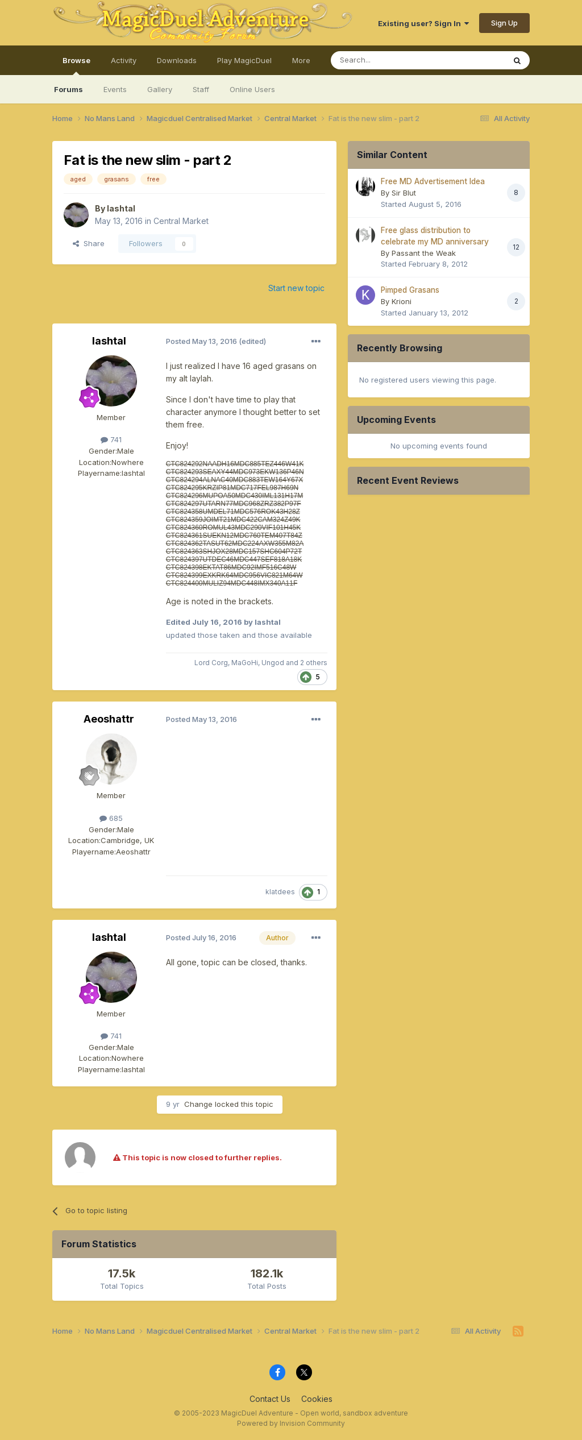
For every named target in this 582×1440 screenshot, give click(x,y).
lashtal (121, 208)
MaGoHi (244, 662)
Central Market (181, 221)
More (301, 60)
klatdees (280, 891)
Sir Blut (404, 192)
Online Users (252, 89)
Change (198, 1104)
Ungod (272, 662)
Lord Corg (211, 662)
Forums (68, 89)
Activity (123, 60)
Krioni (401, 301)
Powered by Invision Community (291, 1423)
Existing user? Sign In (423, 23)
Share (89, 243)
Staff (201, 89)
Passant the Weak (424, 253)
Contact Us (270, 1399)
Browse (76, 65)
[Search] (389, 60)
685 (111, 818)
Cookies (316, 1399)
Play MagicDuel (244, 60)
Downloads (177, 60)
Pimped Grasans (410, 289)
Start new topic (296, 288)
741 (111, 439)
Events (115, 89)
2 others (313, 662)
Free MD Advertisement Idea (433, 181)
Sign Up (504, 22)
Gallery (159, 89)
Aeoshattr (109, 719)
